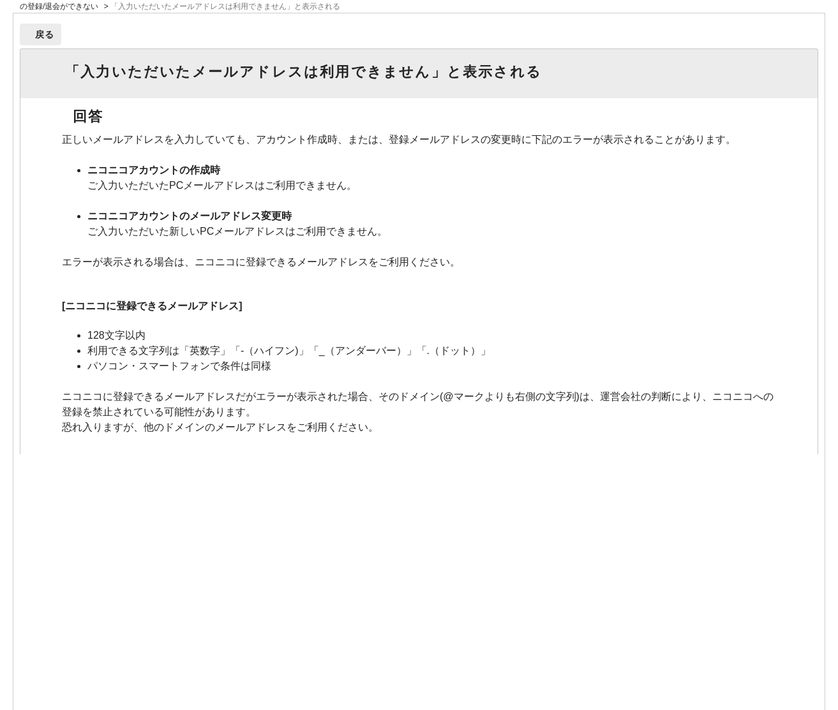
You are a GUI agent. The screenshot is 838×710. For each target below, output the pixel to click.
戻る (45, 34)
